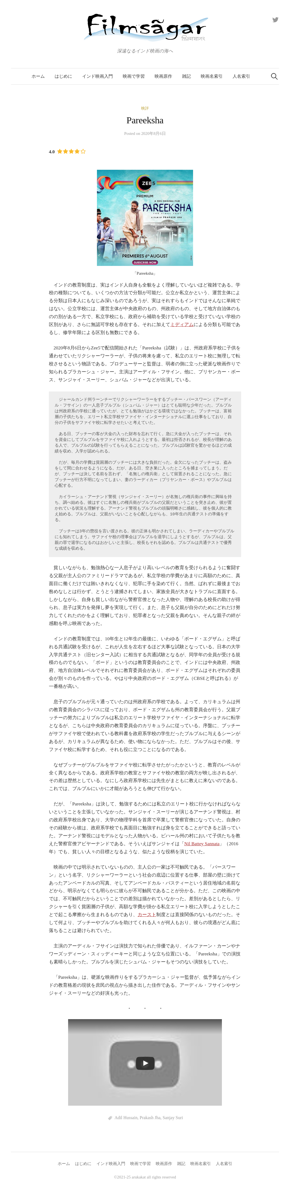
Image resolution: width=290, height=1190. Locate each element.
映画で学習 (134, 76)
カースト (147, 914)
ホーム (38, 76)
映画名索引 (212, 76)
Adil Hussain (126, 1117)
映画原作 (163, 76)
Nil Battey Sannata (201, 843)
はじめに (63, 76)
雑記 (186, 76)
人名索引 (241, 76)
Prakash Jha (150, 1117)
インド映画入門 (97, 76)
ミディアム (182, 324)
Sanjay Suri (173, 1117)
